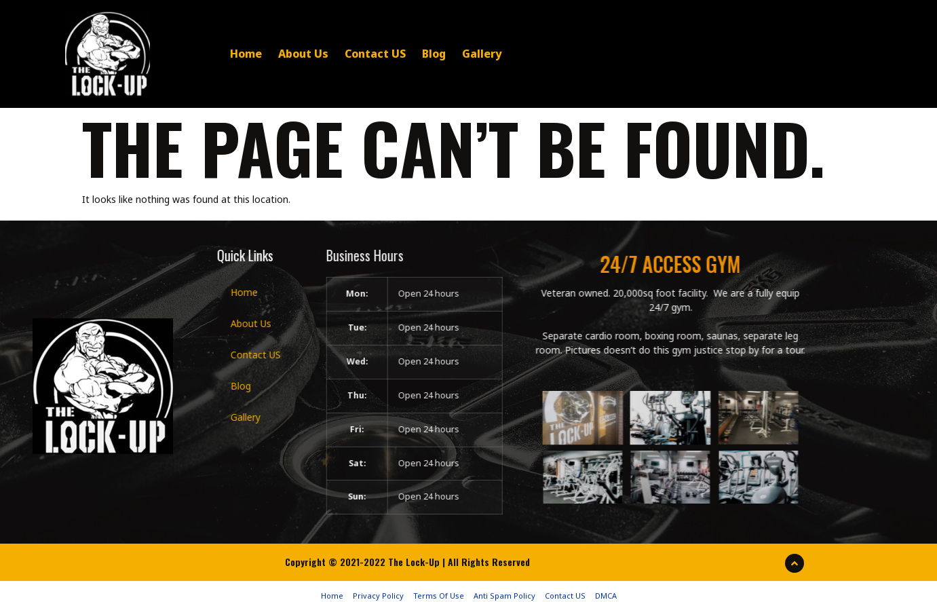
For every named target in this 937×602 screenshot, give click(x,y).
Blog (408, 52)
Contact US (349, 52)
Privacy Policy (378, 588)
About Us (277, 52)
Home (220, 52)
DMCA (606, 588)
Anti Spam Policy (504, 588)
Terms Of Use (438, 588)
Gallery (456, 52)
